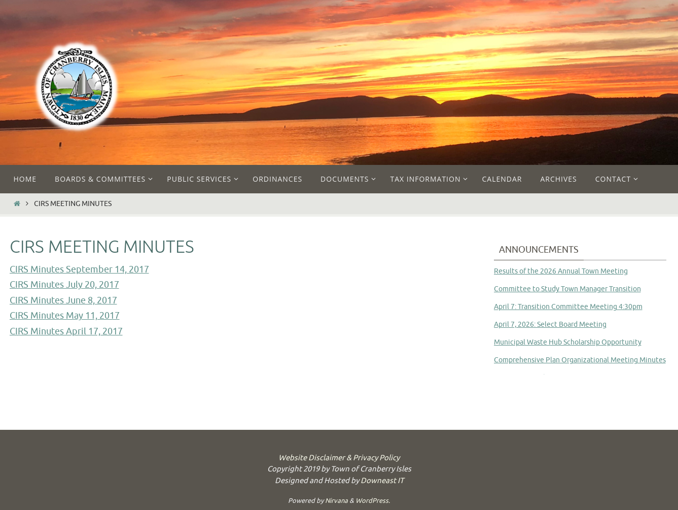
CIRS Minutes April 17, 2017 (66, 331)
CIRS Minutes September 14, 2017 (79, 269)
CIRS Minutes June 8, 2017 (63, 300)
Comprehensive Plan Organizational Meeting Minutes (580, 360)
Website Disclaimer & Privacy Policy (339, 458)
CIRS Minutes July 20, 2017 (64, 284)
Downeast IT (382, 481)
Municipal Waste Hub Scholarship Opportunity (567, 342)
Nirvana (336, 500)
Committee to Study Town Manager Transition (567, 289)
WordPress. (372, 500)
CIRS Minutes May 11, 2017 (65, 315)
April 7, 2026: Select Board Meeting (550, 324)
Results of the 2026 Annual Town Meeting (561, 271)
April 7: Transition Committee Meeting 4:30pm (568, 306)
